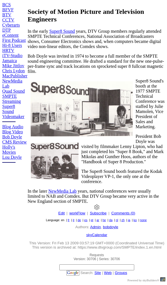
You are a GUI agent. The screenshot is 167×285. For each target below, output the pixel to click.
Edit (61, 213)
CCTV (8, 20)
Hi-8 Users (12, 45)
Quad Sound (13, 91)
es (85, 220)
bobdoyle (110, 227)
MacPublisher (14, 75)
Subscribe (98, 213)
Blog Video (12, 131)
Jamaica (9, 60)
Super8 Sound (8, 109)
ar (98, 220)
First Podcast (14, 40)
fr (69, 220)
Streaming (11, 101)
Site (97, 273)
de (79, 220)
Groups (121, 273)
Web (108, 273)
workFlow (77, 213)
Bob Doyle (12, 136)
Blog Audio (12, 126)
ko (135, 220)
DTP (6, 30)
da (110, 220)
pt (92, 220)
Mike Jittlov (13, 65)
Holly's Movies (9, 150)
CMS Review (14, 142)
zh (123, 220)
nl (117, 220)
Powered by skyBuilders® (143, 280)
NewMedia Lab (62, 191)
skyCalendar (96, 235)
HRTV (8, 50)
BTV (6, 14)
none (143, 220)
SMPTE (9, 96)
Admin (95, 227)
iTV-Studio (12, 55)
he (104, 220)
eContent (10, 35)
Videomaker (13, 116)
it (73, 220)
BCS (6, 4)
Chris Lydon (13, 70)
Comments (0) (123, 213)
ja (129, 220)
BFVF (8, 9)
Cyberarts (11, 25)
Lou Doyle (12, 157)
